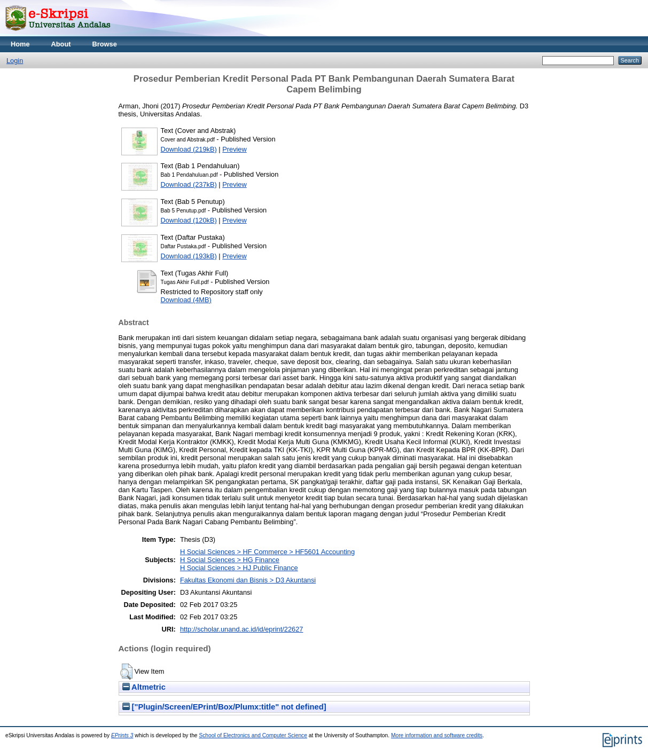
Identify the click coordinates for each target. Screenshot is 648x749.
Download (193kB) (189, 256)
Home (20, 44)
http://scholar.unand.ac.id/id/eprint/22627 (241, 629)
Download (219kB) (189, 149)
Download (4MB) (186, 300)
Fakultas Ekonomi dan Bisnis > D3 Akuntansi (248, 580)
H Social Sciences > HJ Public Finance (239, 568)
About (61, 44)
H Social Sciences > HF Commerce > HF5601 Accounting (267, 552)
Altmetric (144, 687)
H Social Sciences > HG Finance (229, 560)
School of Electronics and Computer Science (253, 735)
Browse (104, 44)
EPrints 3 (122, 735)
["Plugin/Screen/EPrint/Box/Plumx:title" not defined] (224, 707)
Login (14, 61)
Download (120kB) (189, 220)
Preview (234, 149)
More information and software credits (436, 735)
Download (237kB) (189, 184)
